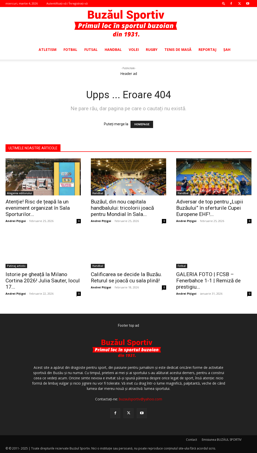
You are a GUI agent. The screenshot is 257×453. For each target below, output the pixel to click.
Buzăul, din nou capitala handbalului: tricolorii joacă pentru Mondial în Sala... (122, 208)
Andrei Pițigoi (16, 221)
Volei (134, 49)
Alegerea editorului (19, 193)
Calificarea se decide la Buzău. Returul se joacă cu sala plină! (126, 277)
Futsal (91, 49)
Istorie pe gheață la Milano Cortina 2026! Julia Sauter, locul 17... (43, 280)
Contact (191, 439)
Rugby (151, 49)
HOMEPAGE (141, 124)
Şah (226, 49)
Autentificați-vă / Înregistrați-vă (67, 3)
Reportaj (207, 49)
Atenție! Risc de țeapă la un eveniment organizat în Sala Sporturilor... (38, 208)
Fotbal (70, 49)
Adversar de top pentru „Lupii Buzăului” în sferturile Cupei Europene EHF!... (209, 208)
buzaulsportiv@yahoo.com (140, 399)
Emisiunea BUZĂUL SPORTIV (221, 439)
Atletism (47, 49)
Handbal (113, 49)
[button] (223, 3)
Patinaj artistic (16, 266)
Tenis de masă (177, 49)
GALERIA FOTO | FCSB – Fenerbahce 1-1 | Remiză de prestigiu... (208, 280)
